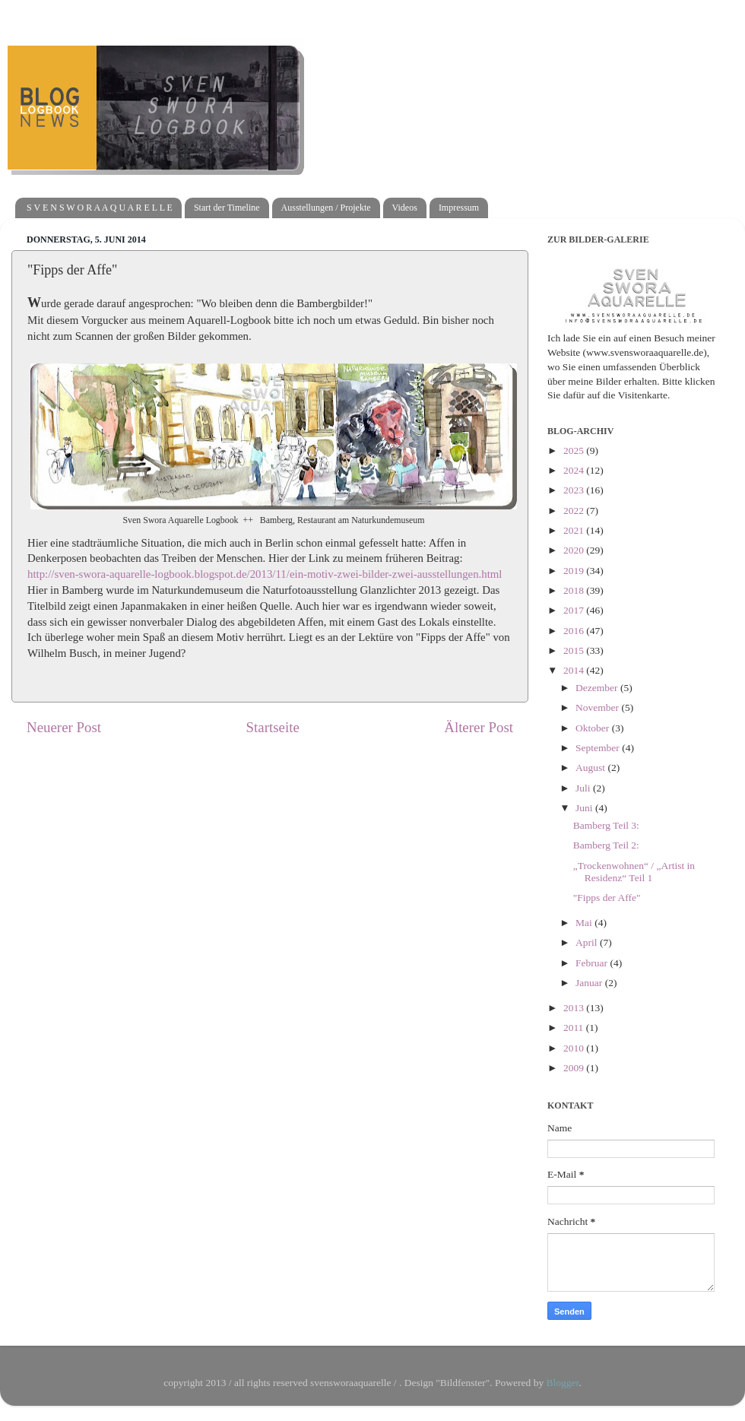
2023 (574, 490)
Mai (584, 922)
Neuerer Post (64, 727)
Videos (404, 207)
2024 (574, 470)
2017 (574, 610)
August (591, 767)
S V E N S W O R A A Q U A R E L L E (100, 207)
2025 (574, 450)
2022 (574, 510)
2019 (574, 570)
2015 (574, 650)
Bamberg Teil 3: (606, 825)
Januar (590, 982)
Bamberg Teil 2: (606, 845)
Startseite (273, 727)
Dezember (597, 687)
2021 (574, 530)
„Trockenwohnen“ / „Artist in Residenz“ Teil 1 (634, 871)
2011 (574, 1027)
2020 (574, 550)
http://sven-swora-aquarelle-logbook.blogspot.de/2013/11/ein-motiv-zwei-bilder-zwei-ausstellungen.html (264, 574)
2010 (574, 1048)
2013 (574, 1007)
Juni (585, 808)
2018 (574, 590)
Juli (584, 788)
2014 (574, 670)
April (587, 942)
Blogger (563, 1382)
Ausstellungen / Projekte (326, 207)
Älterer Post (478, 727)
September (598, 747)
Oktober (593, 728)
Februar (592, 963)
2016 (574, 630)
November (598, 707)
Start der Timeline (227, 207)
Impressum (459, 207)
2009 (574, 1068)
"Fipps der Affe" (607, 897)
